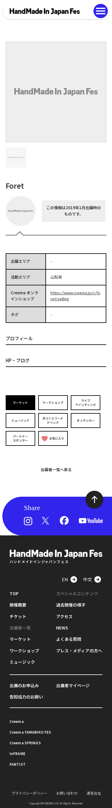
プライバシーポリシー (29, 793)
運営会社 (94, 793)
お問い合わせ (67, 793)
